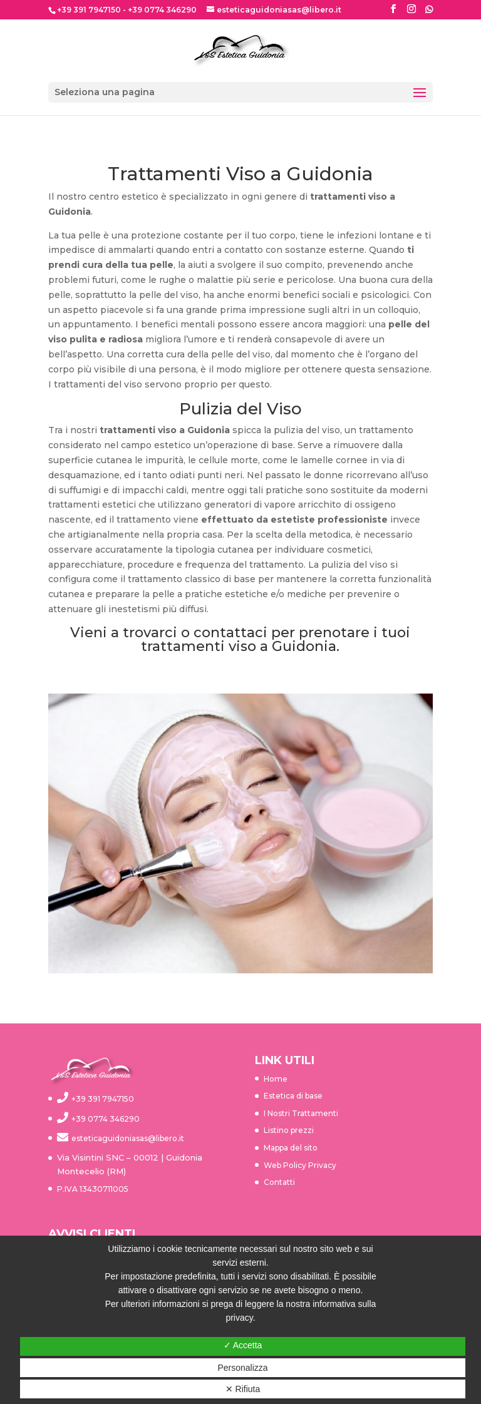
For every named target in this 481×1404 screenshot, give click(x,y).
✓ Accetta (243, 1345)
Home (275, 1079)
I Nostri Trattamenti (301, 1113)
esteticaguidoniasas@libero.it (127, 1138)
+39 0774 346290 (162, 9)
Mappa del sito (291, 1147)
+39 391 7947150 (89, 9)
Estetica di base (293, 1095)
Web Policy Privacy (300, 1165)
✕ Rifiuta (243, 1389)
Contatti (279, 1182)
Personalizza (242, 1368)
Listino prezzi (289, 1130)
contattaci (230, 632)
